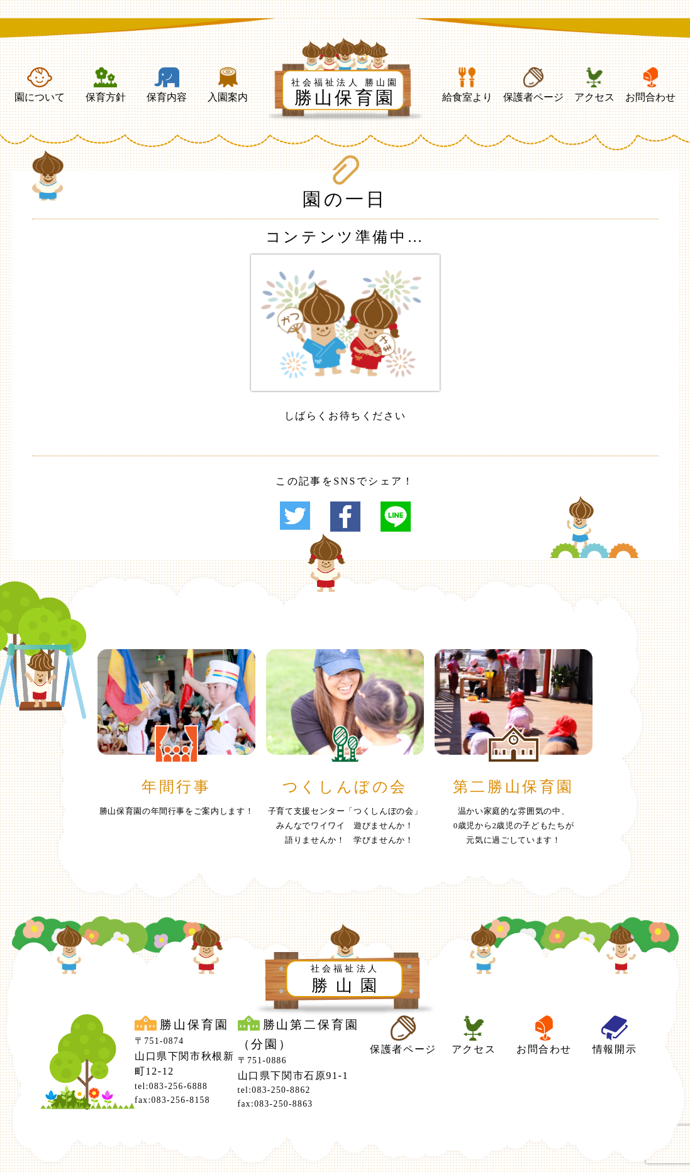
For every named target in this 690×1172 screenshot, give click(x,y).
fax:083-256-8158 (172, 1100)
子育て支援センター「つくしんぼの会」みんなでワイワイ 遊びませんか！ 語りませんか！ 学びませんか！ (345, 826)
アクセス (594, 84)
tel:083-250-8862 (274, 1090)
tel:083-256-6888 (171, 1086)
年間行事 (176, 787)
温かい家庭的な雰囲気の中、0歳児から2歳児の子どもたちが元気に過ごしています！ (514, 826)
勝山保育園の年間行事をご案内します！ (176, 811)
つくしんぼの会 (345, 787)
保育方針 (106, 84)
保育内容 (167, 84)
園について (39, 84)
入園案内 (228, 84)
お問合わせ (650, 84)
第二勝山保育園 (513, 787)
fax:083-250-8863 (275, 1104)
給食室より (467, 84)
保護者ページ (533, 84)
